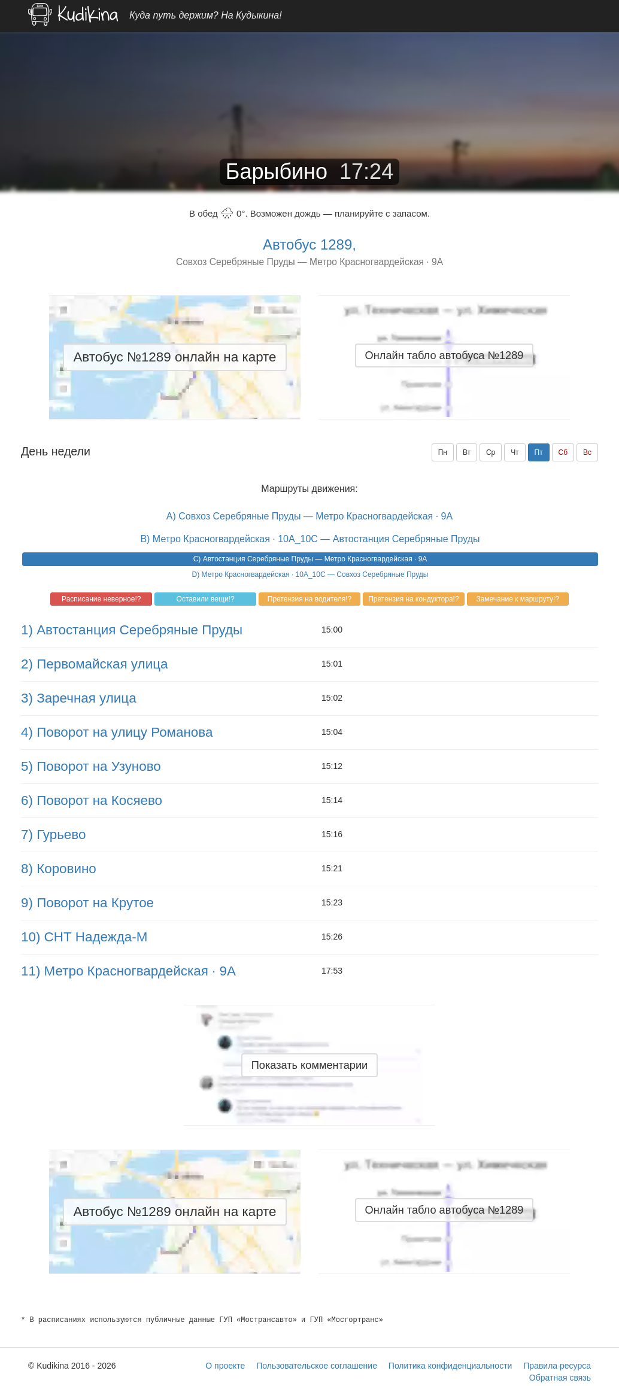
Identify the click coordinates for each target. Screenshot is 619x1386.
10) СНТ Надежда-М (84, 936)
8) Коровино (58, 868)
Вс (587, 452)
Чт (515, 452)
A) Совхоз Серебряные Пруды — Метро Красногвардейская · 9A (309, 516)
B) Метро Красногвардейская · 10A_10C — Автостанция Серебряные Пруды (310, 539)
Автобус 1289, (309, 244)
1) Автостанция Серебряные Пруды (131, 629)
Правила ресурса (557, 1365)
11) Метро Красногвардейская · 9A (128, 970)
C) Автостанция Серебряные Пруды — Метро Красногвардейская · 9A (310, 559)
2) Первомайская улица (94, 663)
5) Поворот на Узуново (91, 766)
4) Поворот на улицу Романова (117, 732)
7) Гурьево (53, 834)
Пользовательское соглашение (316, 1365)
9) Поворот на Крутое (87, 902)
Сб (563, 452)
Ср (490, 452)
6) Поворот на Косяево (91, 800)
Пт (539, 452)
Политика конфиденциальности (450, 1365)
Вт (467, 452)
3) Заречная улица (78, 698)
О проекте (225, 1365)
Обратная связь (560, 1377)
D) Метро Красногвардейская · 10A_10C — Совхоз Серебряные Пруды (310, 574)
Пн (442, 452)
